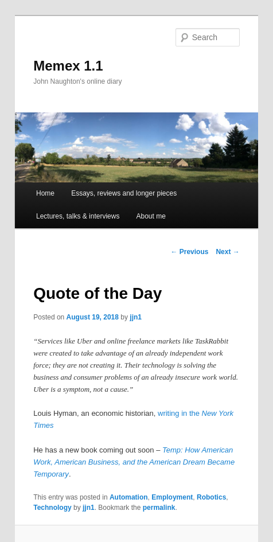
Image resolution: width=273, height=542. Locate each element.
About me (151, 216)
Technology (52, 508)
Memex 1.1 (68, 65)
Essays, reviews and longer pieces (124, 193)
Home (45, 193)
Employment (172, 497)
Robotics (211, 497)
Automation (129, 497)
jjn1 (136, 317)
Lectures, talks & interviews (77, 216)
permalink (159, 508)
